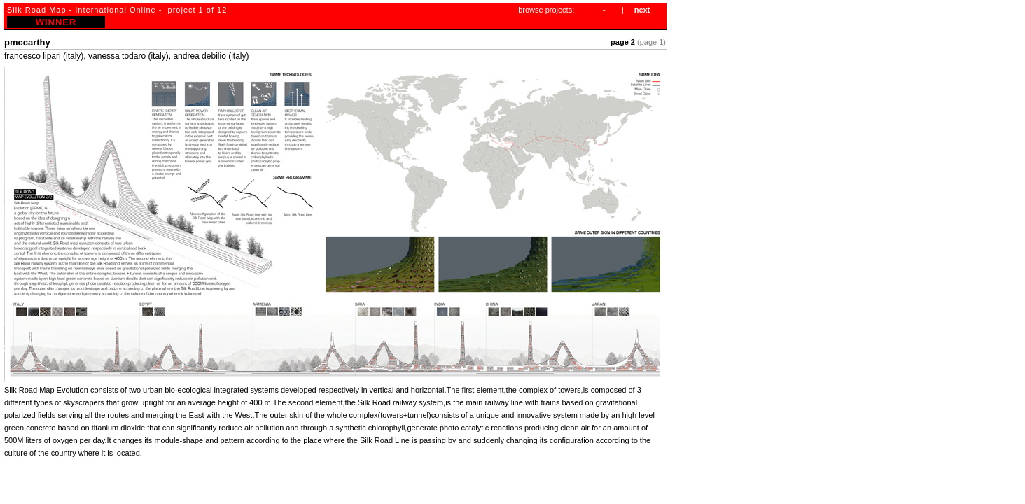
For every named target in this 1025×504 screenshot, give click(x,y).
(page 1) (651, 42)
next (642, 10)
